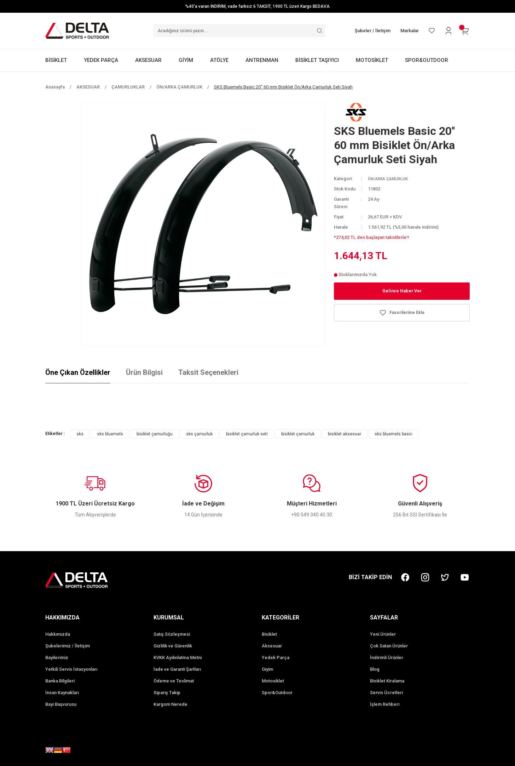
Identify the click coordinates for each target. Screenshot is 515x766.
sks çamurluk (199, 433)
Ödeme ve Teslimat (174, 681)
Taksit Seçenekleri (208, 372)
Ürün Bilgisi (144, 372)
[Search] (239, 30)
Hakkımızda (57, 634)
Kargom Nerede (170, 704)
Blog (375, 669)
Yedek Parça (275, 657)
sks (79, 433)
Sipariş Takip (167, 692)
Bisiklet (269, 634)
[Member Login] (448, 31)
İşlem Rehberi (384, 704)
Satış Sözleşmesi (172, 634)
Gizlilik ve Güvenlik (173, 645)
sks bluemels (110, 433)
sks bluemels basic (393, 433)
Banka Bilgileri (60, 681)
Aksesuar (272, 645)
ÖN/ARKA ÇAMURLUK (391, 178)
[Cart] (465, 31)
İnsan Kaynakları (62, 692)
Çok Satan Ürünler (389, 645)
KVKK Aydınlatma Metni (178, 657)
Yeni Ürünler (383, 634)
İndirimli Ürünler (386, 657)
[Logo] (77, 30)
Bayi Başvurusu (60, 704)
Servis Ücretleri (386, 692)
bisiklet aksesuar (344, 433)
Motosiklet (273, 681)
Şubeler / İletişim (372, 30)
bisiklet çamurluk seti (247, 433)
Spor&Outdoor (277, 692)
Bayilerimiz (56, 657)
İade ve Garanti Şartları (177, 669)
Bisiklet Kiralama (387, 681)
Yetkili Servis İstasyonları (71, 669)
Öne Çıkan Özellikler (77, 372)
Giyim (267, 669)
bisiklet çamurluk (297, 433)
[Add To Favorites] (402, 312)
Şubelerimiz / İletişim (67, 645)
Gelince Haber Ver (402, 291)
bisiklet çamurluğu (155, 433)
